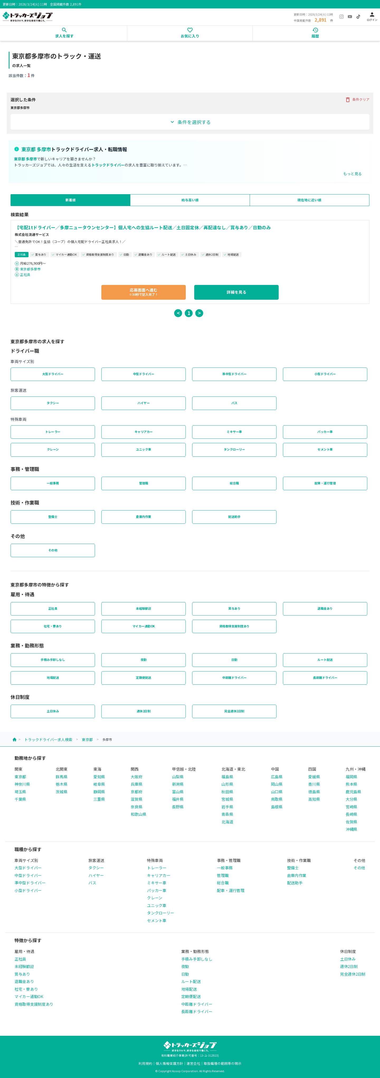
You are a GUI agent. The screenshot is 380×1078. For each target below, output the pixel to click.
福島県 (227, 776)
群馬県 (61, 776)
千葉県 (20, 799)
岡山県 (277, 784)
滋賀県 (136, 799)
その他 (53, 550)
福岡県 (351, 776)
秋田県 (227, 791)
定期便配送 (143, 677)
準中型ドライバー (234, 374)
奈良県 (136, 806)
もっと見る (352, 173)
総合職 (234, 483)
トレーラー (52, 432)
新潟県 (178, 784)
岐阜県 (99, 784)
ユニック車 (143, 449)
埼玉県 (20, 791)
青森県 (227, 814)
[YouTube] (350, 17)
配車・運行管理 (325, 483)
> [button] (199, 312)
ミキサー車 (234, 432)
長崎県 (351, 814)
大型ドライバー (53, 374)
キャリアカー (144, 432)
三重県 (99, 799)
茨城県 (61, 791)
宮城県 (227, 799)
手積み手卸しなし (53, 659)
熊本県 (351, 784)
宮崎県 (351, 806)
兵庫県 (136, 784)
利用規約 (145, 1063)
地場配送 (53, 677)
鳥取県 (277, 799)
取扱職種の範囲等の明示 (222, 1063)
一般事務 (53, 483)
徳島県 (314, 791)
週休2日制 (144, 711)
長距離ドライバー (325, 677)
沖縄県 (351, 829)
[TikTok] (358, 17)
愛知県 (99, 776)
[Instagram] (341, 17)
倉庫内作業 (143, 516)
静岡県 (99, 791)
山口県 (277, 791)
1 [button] (188, 312)
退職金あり (325, 608)
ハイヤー (143, 403)
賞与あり (234, 608)
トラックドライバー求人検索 (48, 739)
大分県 (351, 799)
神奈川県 (22, 784)
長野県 (178, 806)
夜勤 (144, 659)
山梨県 (178, 776)
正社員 (25, 274)
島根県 (277, 806)
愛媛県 (314, 776)
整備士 (53, 516)
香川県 (314, 784)
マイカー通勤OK (143, 626)
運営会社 (193, 1063)
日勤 (234, 659)
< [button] (178, 312)
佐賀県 (351, 821)
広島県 (277, 776)
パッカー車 (325, 432)
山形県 (227, 784)
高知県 (314, 799)
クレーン (53, 449)
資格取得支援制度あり (234, 626)
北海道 (227, 821)
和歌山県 (138, 814)
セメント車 (325, 449)
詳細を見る (236, 292)
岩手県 (227, 806)
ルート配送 (325, 659)
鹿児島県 (353, 791)
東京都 (87, 739)
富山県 (178, 791)
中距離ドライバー (234, 677)
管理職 (143, 483)
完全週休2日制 (234, 711)
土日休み (53, 711)
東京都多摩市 (30, 268)
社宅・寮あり (53, 626)
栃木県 (61, 784)
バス (234, 403)
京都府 (136, 791)
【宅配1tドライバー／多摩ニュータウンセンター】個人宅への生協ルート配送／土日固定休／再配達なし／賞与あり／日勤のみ (143, 227)
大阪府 (136, 776)
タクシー (53, 403)
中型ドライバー (143, 374)
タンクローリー (234, 449)
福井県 (178, 799)
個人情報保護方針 (169, 1063)
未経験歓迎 (143, 608)
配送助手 (234, 516)
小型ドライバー (325, 374)
